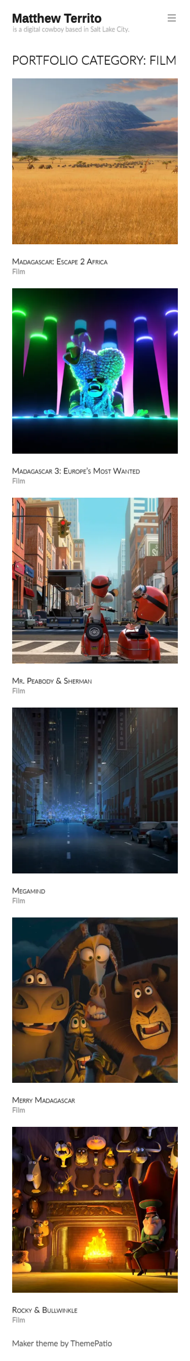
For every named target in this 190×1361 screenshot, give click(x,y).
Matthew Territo (57, 18)
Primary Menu (171, 18)
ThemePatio (91, 1342)
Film (18, 271)
